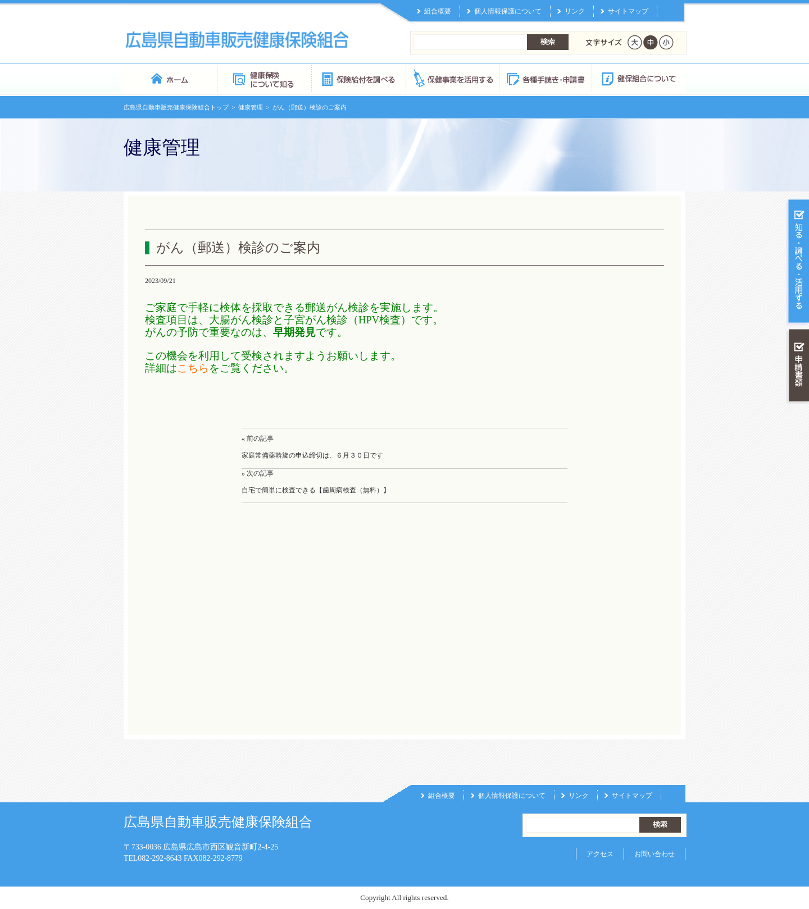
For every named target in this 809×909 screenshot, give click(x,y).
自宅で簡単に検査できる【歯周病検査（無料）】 (316, 490)
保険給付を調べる (358, 78)
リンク (575, 11)
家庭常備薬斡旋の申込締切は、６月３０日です (312, 455)
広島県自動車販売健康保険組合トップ (176, 107)
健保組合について (638, 78)
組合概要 (437, 11)
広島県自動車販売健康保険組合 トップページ (170, 78)
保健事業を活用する (451, 78)
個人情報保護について (508, 11)
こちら (193, 368)
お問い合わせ (654, 854)
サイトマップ (628, 11)
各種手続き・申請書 (545, 78)
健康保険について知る (264, 78)
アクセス (600, 854)
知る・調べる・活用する (797, 262)
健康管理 (250, 107)
